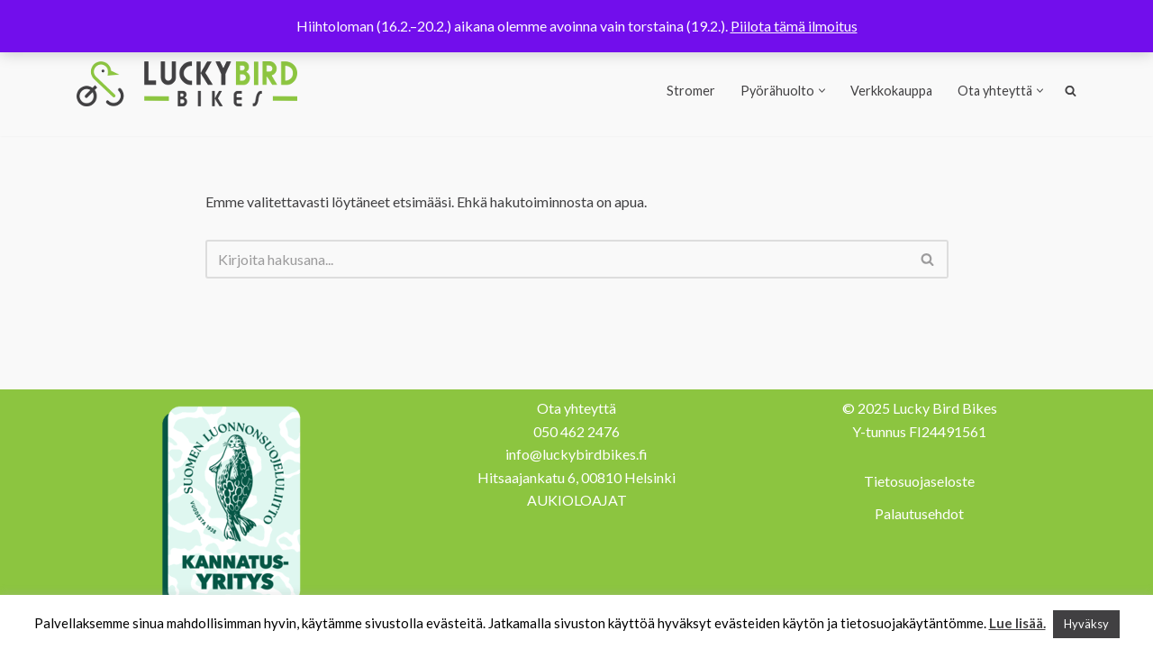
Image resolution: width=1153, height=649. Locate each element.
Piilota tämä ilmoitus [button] (794, 25)
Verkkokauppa (891, 90)
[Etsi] (556, 259)
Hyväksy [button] (1086, 624)
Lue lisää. (1017, 623)
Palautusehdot (919, 513)
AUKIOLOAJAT (577, 499)
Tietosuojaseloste (919, 480)
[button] (822, 90)
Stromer (691, 90)
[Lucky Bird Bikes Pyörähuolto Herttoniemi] (187, 83)
